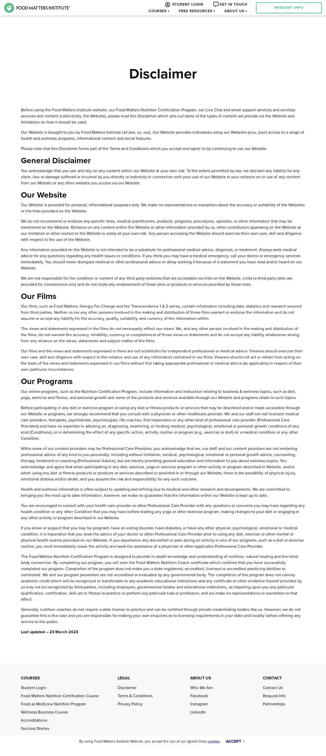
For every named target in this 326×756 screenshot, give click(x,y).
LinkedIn (198, 712)
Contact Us (273, 687)
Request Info (274, 695)
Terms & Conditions (135, 695)
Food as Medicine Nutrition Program (53, 704)
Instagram (199, 704)
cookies (214, 741)
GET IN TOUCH (229, 4)
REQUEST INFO (289, 8)
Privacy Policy (130, 704)
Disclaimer (127, 687)
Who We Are (201, 687)
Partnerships (274, 704)
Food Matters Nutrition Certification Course (60, 695)
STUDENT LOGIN (183, 4)
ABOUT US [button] (234, 11)
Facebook (199, 695)
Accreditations (34, 720)
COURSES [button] (157, 11)
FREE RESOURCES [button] (195, 11)
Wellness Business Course (44, 712)
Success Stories (35, 728)
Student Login (33, 687)
